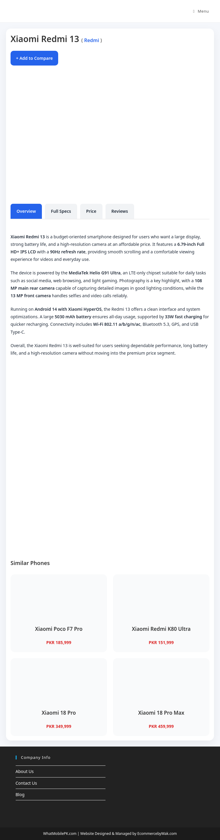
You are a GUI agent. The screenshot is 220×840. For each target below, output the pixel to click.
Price (91, 211)
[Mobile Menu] (201, 11)
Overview (26, 211)
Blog (20, 794)
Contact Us (26, 783)
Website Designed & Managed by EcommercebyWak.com (128, 833)
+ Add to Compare (34, 58)
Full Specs (61, 211)
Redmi (91, 40)
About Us (25, 771)
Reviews (120, 211)
